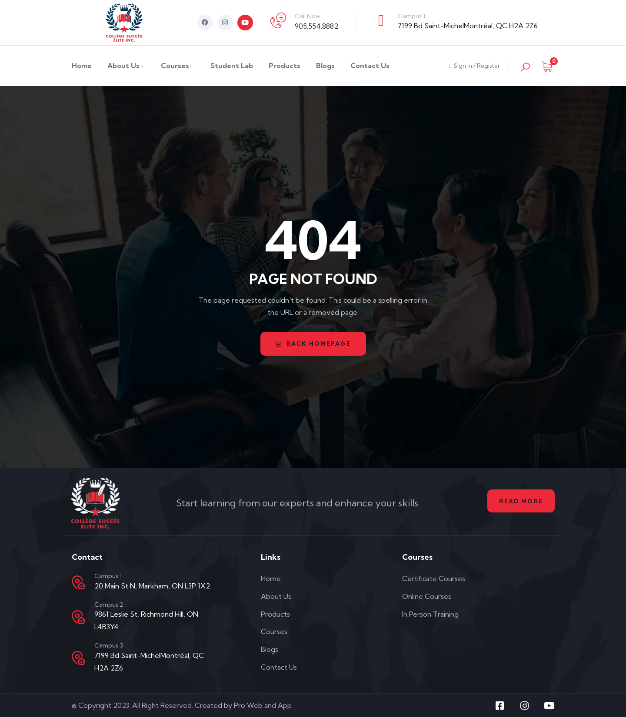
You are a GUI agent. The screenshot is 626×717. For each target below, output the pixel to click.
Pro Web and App (263, 705)
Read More (519, 501)
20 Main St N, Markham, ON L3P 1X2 (152, 586)
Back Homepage (313, 343)
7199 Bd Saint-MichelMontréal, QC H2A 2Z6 (468, 25)
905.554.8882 (316, 26)
